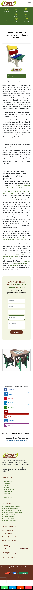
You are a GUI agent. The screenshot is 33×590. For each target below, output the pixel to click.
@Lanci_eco (26, 261)
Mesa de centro (9, 518)
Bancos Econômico (10, 520)
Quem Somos (8, 481)
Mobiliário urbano (9, 514)
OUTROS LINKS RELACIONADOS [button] (18, 433)
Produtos (7, 483)
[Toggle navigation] (29, 3)
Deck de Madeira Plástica (12, 506)
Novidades (7, 493)
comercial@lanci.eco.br (10, 257)
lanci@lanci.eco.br (18, 255)
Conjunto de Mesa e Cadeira (13, 510)
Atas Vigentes (8, 491)
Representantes (9, 489)
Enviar (16, 332)
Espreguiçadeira (9, 516)
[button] (14, 377)
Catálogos (7, 487)
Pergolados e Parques (11, 508)
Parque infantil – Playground (13, 512)
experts (21, 577)
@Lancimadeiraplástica (19, 263)
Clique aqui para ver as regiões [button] (15, 440)
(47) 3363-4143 (7, 259)
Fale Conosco (8, 495)
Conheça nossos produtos (16, 76)
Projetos (6, 485)
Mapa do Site (8, 497)
